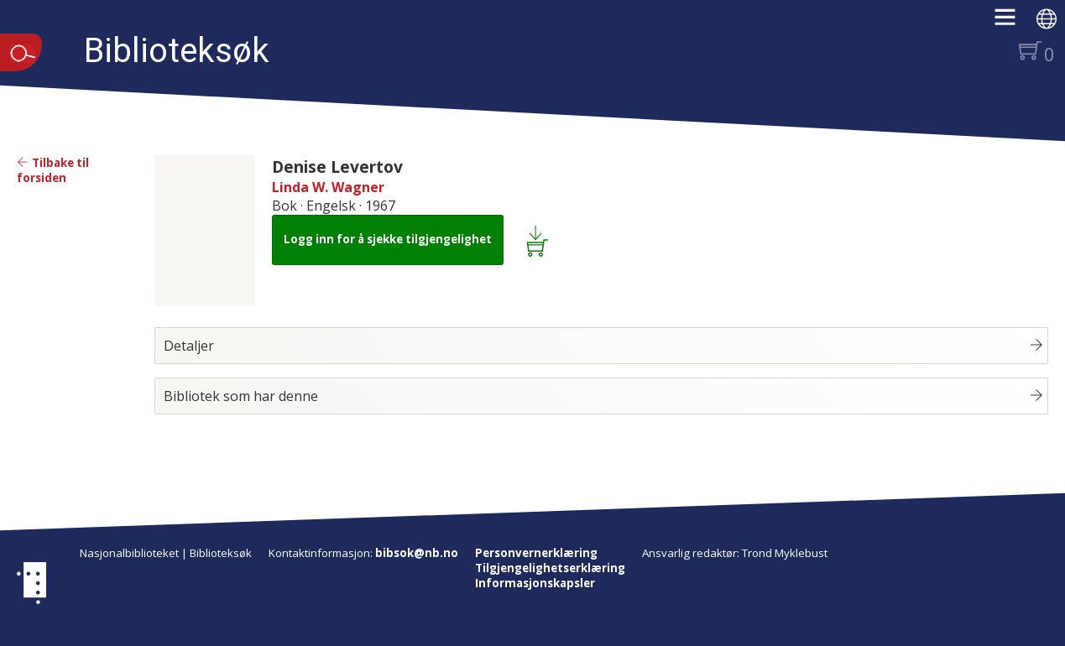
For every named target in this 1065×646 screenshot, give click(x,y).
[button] (1013, 22)
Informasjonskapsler (535, 583)
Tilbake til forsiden (53, 170)
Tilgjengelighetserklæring (550, 568)
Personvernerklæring (536, 552)
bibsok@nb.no (416, 552)
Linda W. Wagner (328, 187)
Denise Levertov (337, 166)
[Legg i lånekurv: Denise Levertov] (540, 240)
